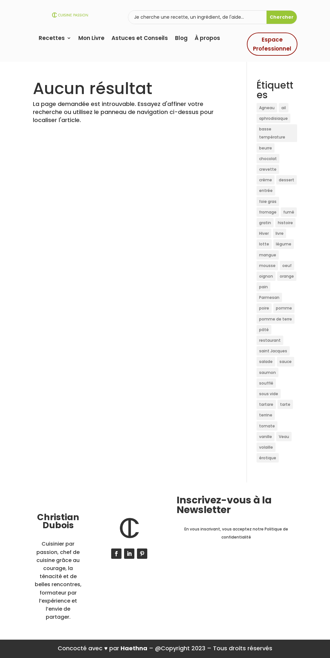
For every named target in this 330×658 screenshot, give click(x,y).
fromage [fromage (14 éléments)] (268, 212)
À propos (207, 39)
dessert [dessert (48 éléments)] (286, 180)
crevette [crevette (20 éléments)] (268, 169)
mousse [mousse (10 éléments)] (267, 265)
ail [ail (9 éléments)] (283, 107)
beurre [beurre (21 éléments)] (265, 148)
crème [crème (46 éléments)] (265, 180)
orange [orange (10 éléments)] (287, 276)
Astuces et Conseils (140, 39)
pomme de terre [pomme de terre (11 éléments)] (275, 319)
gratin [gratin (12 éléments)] (265, 222)
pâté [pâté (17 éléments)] (264, 329)
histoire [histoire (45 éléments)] (285, 222)
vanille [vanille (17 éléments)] (265, 436)
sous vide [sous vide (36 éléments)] (268, 393)
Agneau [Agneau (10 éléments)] (267, 107)
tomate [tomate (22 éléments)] (267, 426)
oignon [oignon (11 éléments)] (266, 276)
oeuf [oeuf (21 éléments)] (287, 265)
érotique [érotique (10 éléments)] (267, 458)
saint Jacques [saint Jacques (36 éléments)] (273, 351)
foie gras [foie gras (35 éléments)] (268, 201)
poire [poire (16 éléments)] (264, 308)
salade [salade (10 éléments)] (266, 361)
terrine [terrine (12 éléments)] (265, 415)
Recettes (52, 39)
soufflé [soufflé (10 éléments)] (266, 383)
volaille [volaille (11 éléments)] (266, 447)
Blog (181, 39)
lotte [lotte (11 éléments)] (264, 244)
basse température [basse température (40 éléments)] (272, 133)
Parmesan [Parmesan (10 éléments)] (269, 297)
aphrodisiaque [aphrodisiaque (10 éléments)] (273, 118)
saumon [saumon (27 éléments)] (267, 372)
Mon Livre (91, 39)
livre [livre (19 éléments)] (280, 233)
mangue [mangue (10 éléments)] (267, 255)
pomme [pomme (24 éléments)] (284, 308)
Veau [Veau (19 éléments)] (284, 436)
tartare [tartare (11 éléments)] (266, 404)
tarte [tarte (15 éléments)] (285, 404)
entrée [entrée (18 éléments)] (266, 190)
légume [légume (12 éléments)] (283, 244)
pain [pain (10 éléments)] (263, 287)
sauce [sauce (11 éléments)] (285, 361)
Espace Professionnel (272, 44)
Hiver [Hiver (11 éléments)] (264, 233)
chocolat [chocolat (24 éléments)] (268, 158)
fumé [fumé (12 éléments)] (288, 212)
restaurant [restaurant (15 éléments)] (270, 340)
